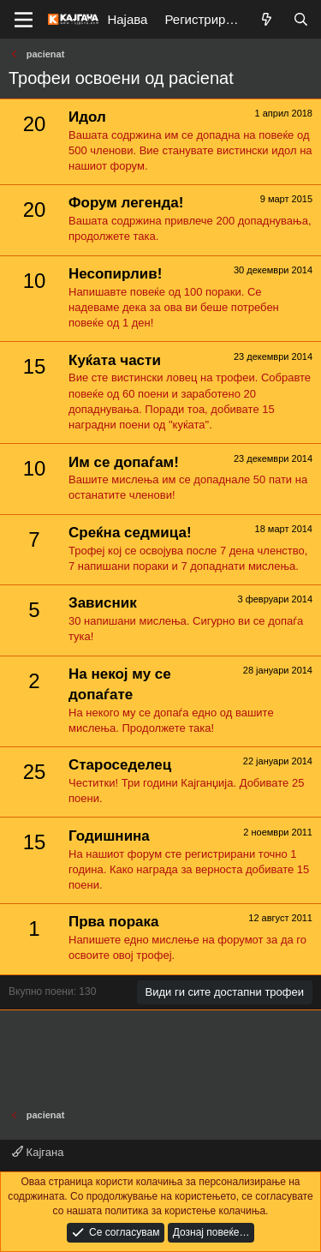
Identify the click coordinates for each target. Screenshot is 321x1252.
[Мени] (23, 20)
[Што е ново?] (266, 19)
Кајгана (37, 1152)
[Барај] (301, 19)
